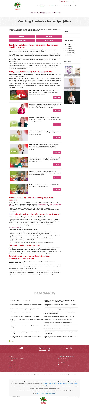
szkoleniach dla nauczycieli (57, 383)
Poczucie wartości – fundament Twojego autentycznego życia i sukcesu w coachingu (61, 337)
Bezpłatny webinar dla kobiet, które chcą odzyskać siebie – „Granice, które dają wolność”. (61, 332)
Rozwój (45, 374)
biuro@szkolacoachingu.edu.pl (50, 393)
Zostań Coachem (49, 40)
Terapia (42, 5)
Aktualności (56, 5)
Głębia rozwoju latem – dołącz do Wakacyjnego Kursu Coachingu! (25, 316)
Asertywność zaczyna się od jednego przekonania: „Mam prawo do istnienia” (25, 332)
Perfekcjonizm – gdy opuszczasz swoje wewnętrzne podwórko (58, 322)
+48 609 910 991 (40, 393)
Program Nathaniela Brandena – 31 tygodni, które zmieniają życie (59, 316)
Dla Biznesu (49, 36)
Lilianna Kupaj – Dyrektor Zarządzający (17, 358)
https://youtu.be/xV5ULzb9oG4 (16, 227)
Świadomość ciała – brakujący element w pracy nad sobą (57, 328)
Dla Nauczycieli (22, 40)
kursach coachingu (47, 383)
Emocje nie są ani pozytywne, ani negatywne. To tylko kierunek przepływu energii (27, 326)
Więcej (12, 341)
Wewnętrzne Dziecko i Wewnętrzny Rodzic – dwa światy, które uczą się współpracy (60, 305)
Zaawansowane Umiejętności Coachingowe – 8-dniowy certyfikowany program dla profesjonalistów (60, 313)
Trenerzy (12, 360)
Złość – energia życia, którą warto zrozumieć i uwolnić (57, 325)
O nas (11, 356)
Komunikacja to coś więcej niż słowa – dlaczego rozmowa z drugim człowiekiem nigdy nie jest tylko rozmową (59, 301)
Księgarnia (67, 5)
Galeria (63, 374)
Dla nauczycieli (69, 50)
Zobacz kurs (57, 97)
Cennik (46, 5)
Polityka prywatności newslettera (16, 367)
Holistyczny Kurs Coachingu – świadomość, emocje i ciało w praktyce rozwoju (26, 337)
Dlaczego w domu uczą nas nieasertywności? (21, 312)
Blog (71, 5)
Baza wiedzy (57, 374)
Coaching (51, 5)
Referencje (12, 364)
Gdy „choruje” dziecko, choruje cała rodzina (20, 300)
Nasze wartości (13, 362)
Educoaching (51, 374)
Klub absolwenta (69, 52)
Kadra (62, 5)
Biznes (41, 374)
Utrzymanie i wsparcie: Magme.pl (72, 396)
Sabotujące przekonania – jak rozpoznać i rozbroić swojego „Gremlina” (26, 304)
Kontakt (75, 5)
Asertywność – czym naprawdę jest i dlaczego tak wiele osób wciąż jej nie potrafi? (27, 320)
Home (38, 5)
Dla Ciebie (21, 36)
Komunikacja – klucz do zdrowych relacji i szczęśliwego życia (58, 319)
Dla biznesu (68, 48)
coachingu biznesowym (68, 383)
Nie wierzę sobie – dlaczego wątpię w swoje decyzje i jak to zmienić (60, 309)
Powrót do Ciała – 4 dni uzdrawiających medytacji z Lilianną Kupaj (25, 309)
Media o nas (12, 365)
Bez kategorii (68, 44)
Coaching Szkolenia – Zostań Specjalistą (30, 374)
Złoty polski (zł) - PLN (64, 1)
